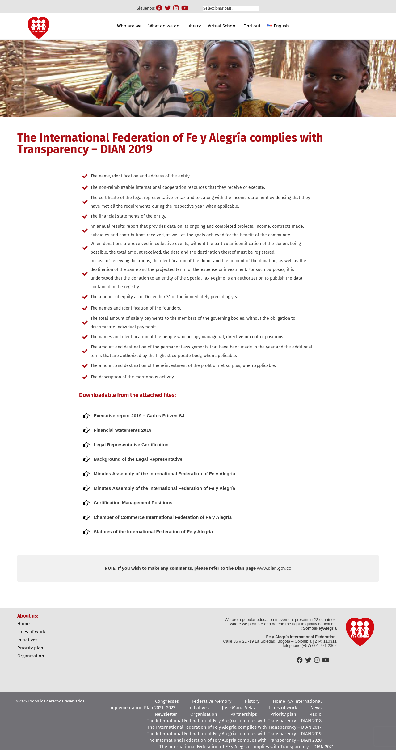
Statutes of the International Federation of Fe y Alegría (153, 531)
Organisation (30, 656)
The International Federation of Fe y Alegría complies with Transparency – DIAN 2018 (234, 720)
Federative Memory (211, 701)
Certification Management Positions (133, 502)
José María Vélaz (239, 707)
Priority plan (30, 648)
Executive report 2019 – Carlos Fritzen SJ (139, 415)
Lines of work (31, 632)
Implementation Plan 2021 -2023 (142, 707)
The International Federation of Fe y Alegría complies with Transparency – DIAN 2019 (234, 733)
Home (23, 624)
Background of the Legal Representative (138, 459)
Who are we (129, 25)
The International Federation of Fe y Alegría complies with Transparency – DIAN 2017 (234, 727)
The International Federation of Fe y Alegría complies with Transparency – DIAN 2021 (246, 746)
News (316, 707)
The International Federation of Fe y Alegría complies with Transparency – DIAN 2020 (234, 740)
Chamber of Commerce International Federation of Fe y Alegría (163, 517)
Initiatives (27, 640)
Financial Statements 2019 (123, 430)
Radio (316, 714)
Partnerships (243, 714)
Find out (251, 25)
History (252, 701)
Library (194, 25)
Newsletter (166, 714)
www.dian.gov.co (274, 568)
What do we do (163, 25)
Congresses (167, 701)
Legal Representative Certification (131, 444)
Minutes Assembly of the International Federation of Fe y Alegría (164, 473)
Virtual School (222, 25)
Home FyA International (297, 701)
